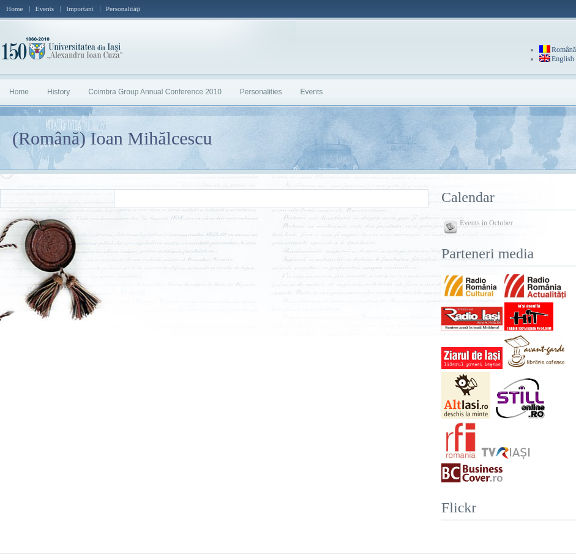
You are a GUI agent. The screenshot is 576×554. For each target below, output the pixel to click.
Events (45, 8)
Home (14, 8)
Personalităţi (123, 8)
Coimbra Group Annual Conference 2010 (154, 92)
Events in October (486, 223)
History (58, 92)
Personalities (261, 92)
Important (79, 8)
